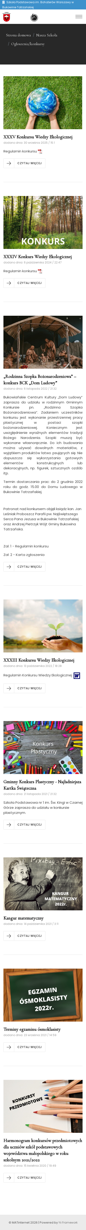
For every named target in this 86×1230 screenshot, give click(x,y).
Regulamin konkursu (22, 151)
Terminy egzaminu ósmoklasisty (32, 1029)
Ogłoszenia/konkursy (27, 43)
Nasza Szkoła (46, 35)
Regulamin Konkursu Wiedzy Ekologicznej (42, 675)
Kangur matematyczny (23, 918)
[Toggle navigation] (78, 16)
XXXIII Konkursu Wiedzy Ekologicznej (38, 660)
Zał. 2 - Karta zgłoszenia (23, 554)
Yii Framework (68, 1222)
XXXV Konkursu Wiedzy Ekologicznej (37, 137)
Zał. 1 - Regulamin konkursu (26, 546)
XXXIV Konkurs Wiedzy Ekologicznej (37, 257)
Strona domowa (18, 35)
